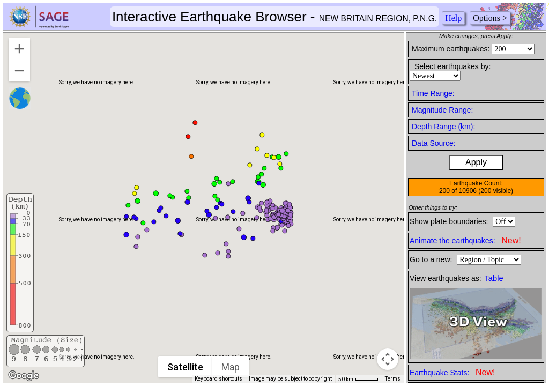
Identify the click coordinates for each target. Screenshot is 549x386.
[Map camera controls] (387, 359)
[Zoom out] (19, 70)
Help (453, 18)
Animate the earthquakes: (465, 240)
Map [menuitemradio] (231, 367)
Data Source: (434, 143)
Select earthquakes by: (452, 66)
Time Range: (433, 93)
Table (494, 278)
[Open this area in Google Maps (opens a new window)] (23, 376)
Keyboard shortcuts (218, 379)
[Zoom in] (19, 49)
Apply (476, 162)
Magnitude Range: (442, 110)
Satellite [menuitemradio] (186, 367)
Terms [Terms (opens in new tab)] (392, 379)
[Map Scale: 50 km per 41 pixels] (358, 379)
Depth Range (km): (443, 126)
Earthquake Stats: (452, 372)
